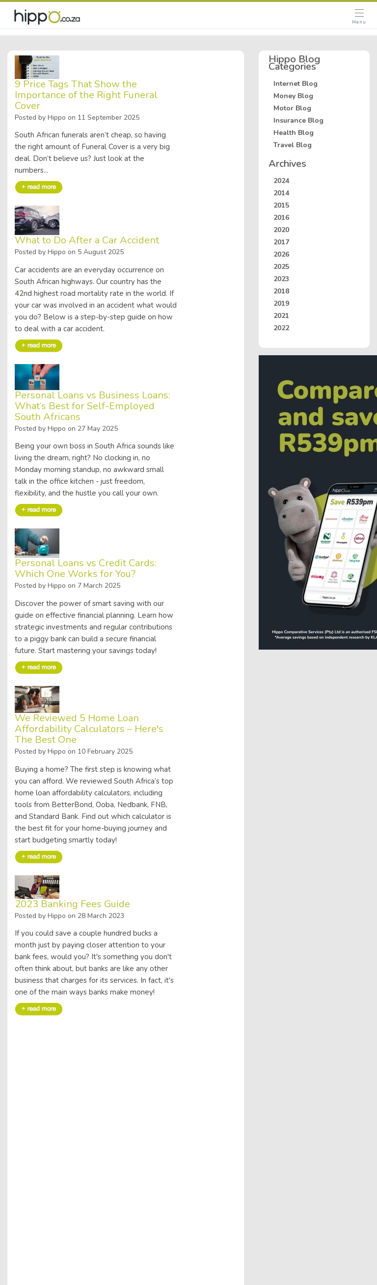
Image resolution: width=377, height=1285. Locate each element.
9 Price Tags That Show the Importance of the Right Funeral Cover (86, 95)
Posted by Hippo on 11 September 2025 (77, 118)
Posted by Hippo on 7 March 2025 (67, 586)
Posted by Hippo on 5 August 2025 (69, 252)
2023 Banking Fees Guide (72, 904)
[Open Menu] (359, 17)
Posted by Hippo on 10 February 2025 (74, 752)
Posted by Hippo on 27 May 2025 (66, 429)
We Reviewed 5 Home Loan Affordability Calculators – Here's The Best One (89, 729)
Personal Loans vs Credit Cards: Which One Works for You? (86, 568)
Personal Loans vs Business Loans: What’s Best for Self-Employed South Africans (92, 406)
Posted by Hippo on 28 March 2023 (69, 916)
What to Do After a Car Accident (87, 240)
